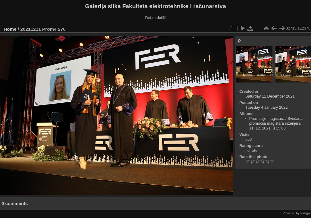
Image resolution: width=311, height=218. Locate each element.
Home (10, 29)
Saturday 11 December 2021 (270, 96)
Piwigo (305, 213)
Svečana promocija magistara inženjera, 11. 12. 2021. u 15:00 (276, 123)
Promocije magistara (267, 118)
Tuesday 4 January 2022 (266, 107)
